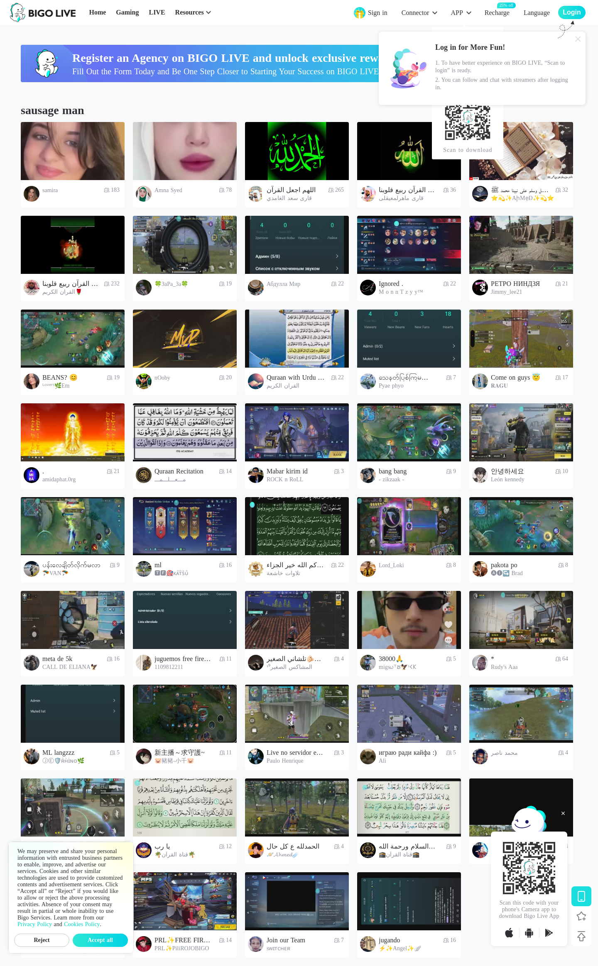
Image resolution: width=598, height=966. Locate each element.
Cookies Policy (82, 924)
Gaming (127, 12)
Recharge (497, 12)
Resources (189, 12)
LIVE (157, 12)
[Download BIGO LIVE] (581, 896)
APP (457, 12)
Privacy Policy (34, 924)
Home (97, 12)
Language (537, 12)
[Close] (578, 39)
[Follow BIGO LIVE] (581, 916)
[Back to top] (581, 936)
